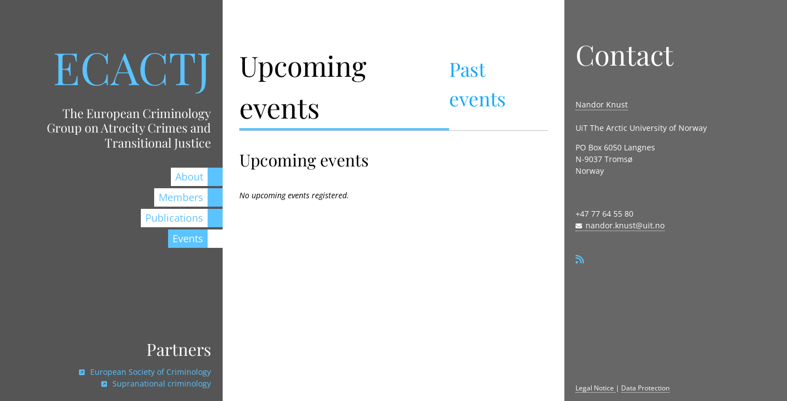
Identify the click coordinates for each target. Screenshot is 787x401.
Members (181, 197)
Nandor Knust (602, 104)
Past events (477, 83)
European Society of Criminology (149, 371)
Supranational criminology (160, 383)
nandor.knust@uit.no (625, 225)
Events (188, 238)
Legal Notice (596, 388)
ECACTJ (132, 66)
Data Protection (645, 388)
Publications (174, 217)
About (189, 176)
